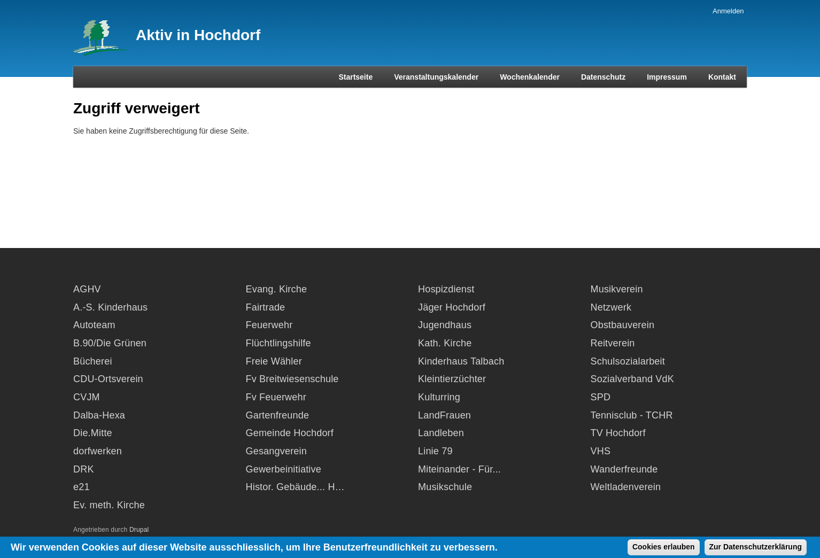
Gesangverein (276, 451)
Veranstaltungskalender (436, 77)
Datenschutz (603, 77)
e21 (81, 487)
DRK (83, 469)
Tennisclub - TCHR (632, 415)
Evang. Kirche (276, 289)
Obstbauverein (623, 325)
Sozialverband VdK (633, 379)
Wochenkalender (530, 77)
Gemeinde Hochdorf (290, 433)
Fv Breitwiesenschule (292, 379)
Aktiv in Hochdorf (198, 35)
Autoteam (94, 325)
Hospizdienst (446, 289)
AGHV (87, 289)
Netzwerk (611, 307)
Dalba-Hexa (99, 415)
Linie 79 (435, 451)
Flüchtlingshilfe (278, 343)
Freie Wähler (274, 361)
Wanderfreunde (624, 469)
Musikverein (617, 289)
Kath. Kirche (444, 343)
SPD (601, 397)
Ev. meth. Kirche (109, 505)
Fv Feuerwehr (276, 397)
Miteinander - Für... (459, 469)
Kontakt (722, 77)
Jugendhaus (444, 325)
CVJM (86, 397)
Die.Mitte (92, 433)
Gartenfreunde (278, 415)
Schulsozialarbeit (628, 361)
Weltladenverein (626, 487)
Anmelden (728, 11)
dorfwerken (97, 451)
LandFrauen (444, 415)
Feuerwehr (269, 325)
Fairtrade (265, 307)
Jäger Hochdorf (451, 307)
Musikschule (445, 487)
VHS (601, 451)
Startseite (355, 77)
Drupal (139, 529)
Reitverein (613, 343)
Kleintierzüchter (452, 379)
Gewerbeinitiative (283, 469)
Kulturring (439, 397)
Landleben (441, 433)
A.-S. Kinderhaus (110, 307)
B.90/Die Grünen (109, 343)
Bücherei (92, 361)
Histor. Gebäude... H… (295, 487)
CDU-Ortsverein (108, 379)
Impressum (667, 77)
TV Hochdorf (618, 433)
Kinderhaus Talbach (461, 361)
